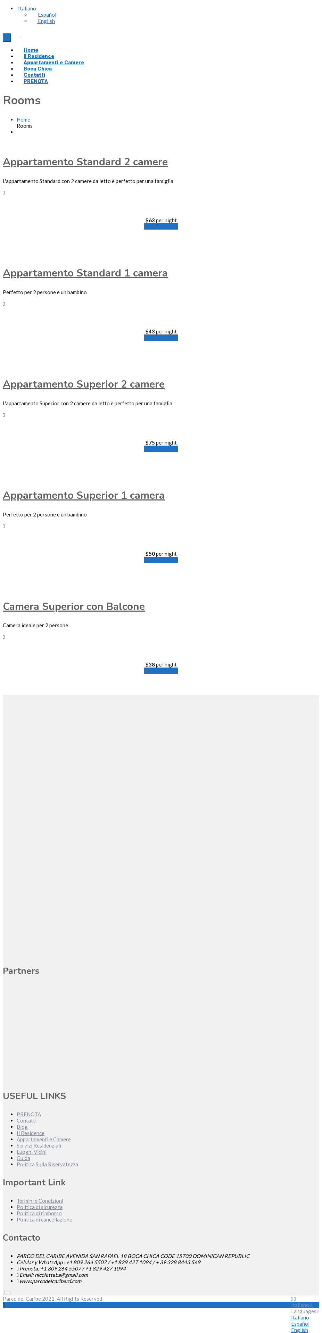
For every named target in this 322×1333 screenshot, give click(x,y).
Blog (22, 1127)
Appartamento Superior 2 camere (84, 384)
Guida (23, 1158)
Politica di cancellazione (44, 1219)
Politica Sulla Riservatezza (47, 1164)
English (43, 21)
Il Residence (30, 1133)
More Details (161, 226)
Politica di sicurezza (40, 1207)
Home (23, 119)
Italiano (26, 8)
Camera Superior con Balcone (74, 606)
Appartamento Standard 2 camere (85, 162)
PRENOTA (36, 81)
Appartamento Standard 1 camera (85, 273)
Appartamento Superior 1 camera (84, 495)
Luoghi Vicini (32, 1152)
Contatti (26, 1120)
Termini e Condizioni (40, 1201)
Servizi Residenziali (39, 1145)
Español (43, 14)
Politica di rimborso (39, 1213)
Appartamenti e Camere (44, 1139)
